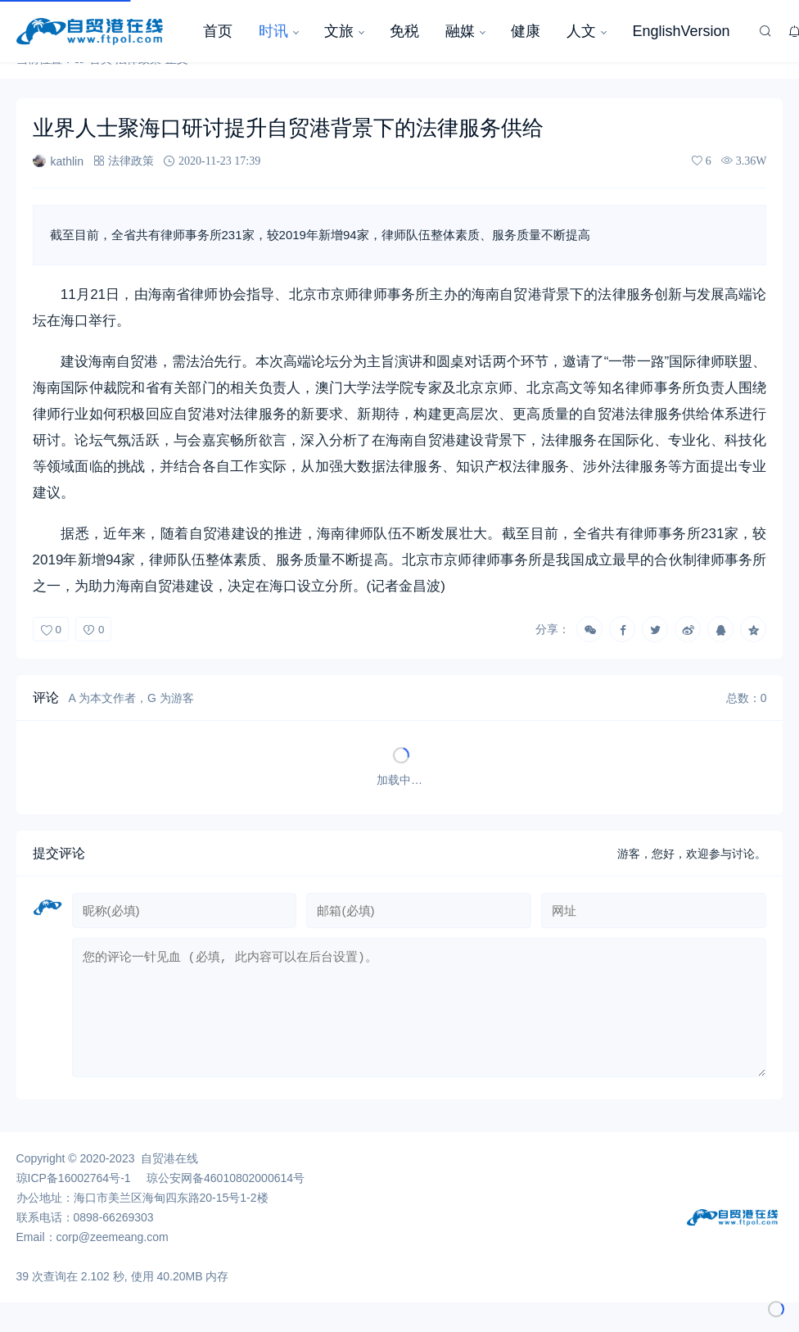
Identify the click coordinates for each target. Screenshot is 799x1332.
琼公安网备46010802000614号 (226, 1191)
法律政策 (131, 160)
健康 (525, 31)
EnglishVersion (680, 31)
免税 (404, 31)
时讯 (273, 31)
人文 (581, 31)
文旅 (339, 31)
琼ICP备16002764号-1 (73, 1191)
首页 (217, 31)
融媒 (460, 31)
